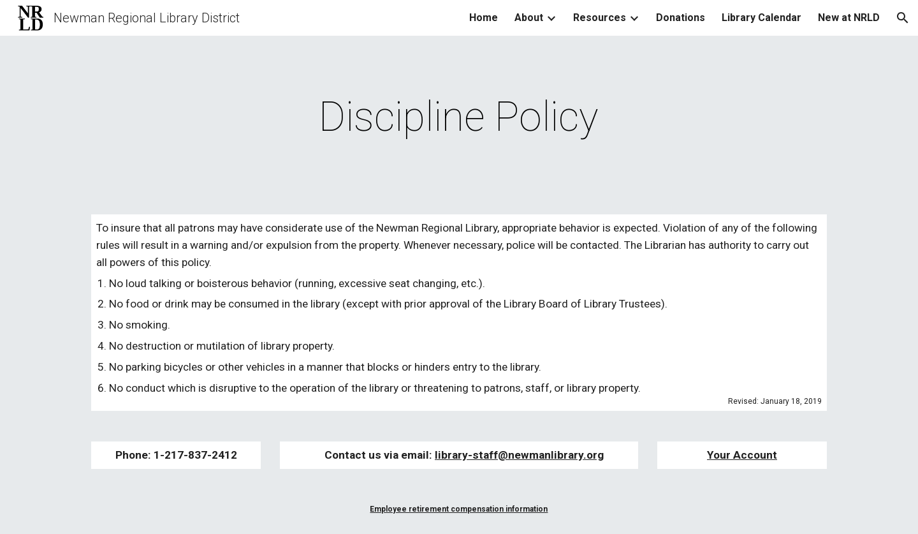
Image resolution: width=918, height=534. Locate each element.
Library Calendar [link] (761, 17)
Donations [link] (680, 17)
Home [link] (483, 17)
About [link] (528, 17)
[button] (902, 18)
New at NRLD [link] (849, 17)
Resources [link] (599, 17)
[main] (459, 117)
